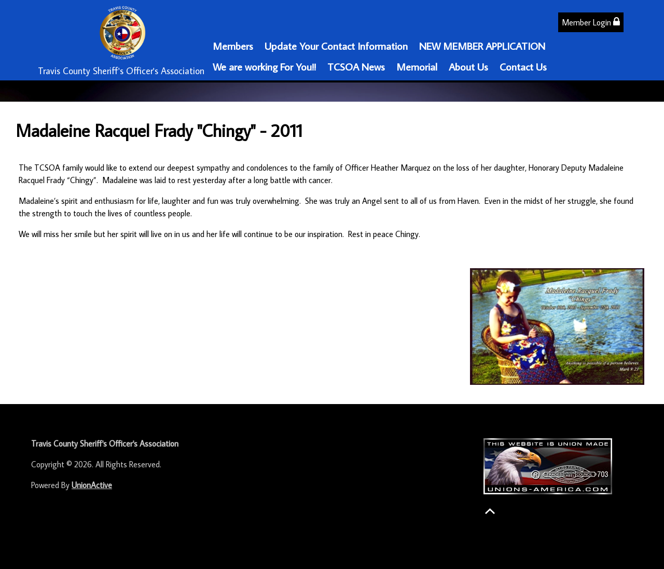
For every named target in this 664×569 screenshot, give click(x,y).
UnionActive (92, 485)
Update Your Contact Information (336, 45)
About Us (468, 66)
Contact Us (523, 66)
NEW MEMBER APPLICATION (482, 45)
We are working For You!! (264, 66)
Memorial (416, 66)
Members (233, 45)
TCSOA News (356, 66)
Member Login (591, 22)
